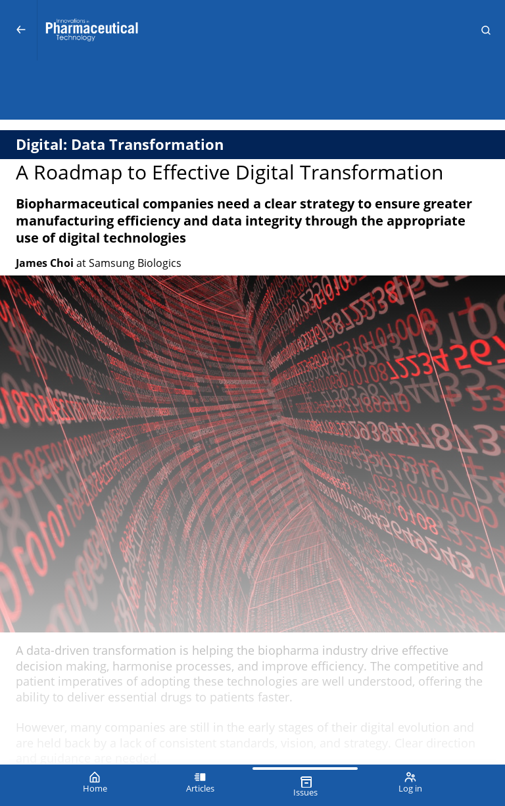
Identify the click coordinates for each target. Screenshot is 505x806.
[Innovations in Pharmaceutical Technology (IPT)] (252, 30)
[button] (486, 30)
